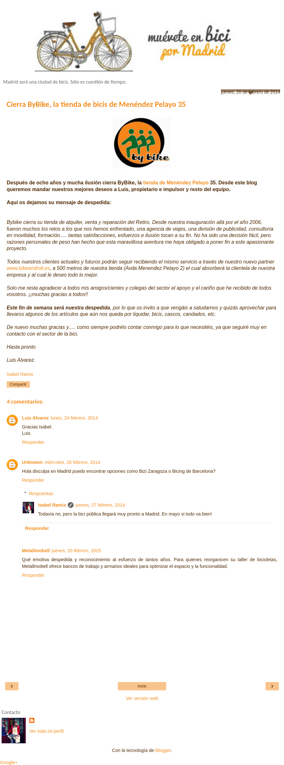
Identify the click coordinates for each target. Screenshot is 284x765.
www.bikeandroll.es (28, 268)
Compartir (18, 384)
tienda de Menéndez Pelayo (176, 182)
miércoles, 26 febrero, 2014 (72, 462)
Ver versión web (142, 698)
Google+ (9, 762)
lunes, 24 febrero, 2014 (74, 417)
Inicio (142, 686)
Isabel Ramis (52, 505)
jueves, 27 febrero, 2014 (100, 505)
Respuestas (41, 493)
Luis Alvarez (35, 417)
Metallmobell (36, 550)
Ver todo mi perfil (46, 731)
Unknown (32, 462)
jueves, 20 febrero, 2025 (76, 550)
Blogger (163, 750)
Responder (33, 442)
